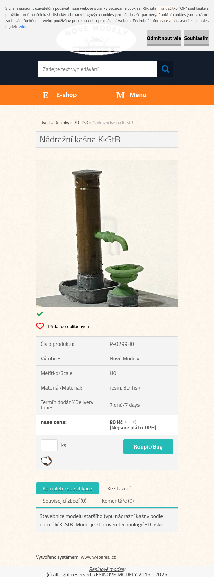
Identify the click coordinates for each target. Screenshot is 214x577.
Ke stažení (119, 488)
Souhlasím (196, 38)
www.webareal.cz (98, 556)
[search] (165, 69)
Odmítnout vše (164, 38)
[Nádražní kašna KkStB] (107, 163)
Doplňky (61, 122)
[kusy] (49, 445)
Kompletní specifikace (67, 488)
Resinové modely (107, 569)
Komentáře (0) (118, 500)
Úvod (45, 122)
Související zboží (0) (64, 500)
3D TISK (80, 122)
